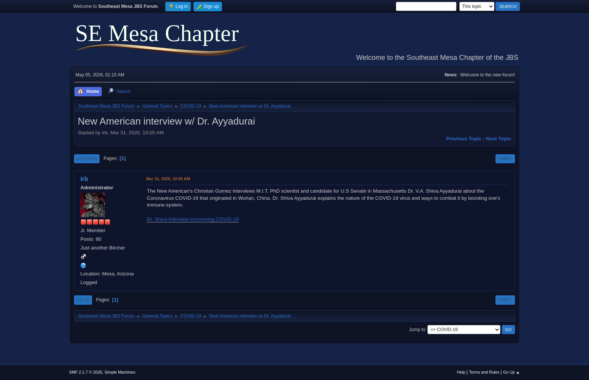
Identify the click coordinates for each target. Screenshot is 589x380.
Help (461, 372)
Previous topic (464, 138)
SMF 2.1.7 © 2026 (85, 372)
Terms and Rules (484, 372)
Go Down (86, 159)
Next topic (498, 138)
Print (505, 159)
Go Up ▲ (511, 372)
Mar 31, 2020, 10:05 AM (168, 178)
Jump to (417, 329)
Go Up (83, 300)
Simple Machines (119, 372)
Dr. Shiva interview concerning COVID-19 (193, 219)
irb (84, 179)
